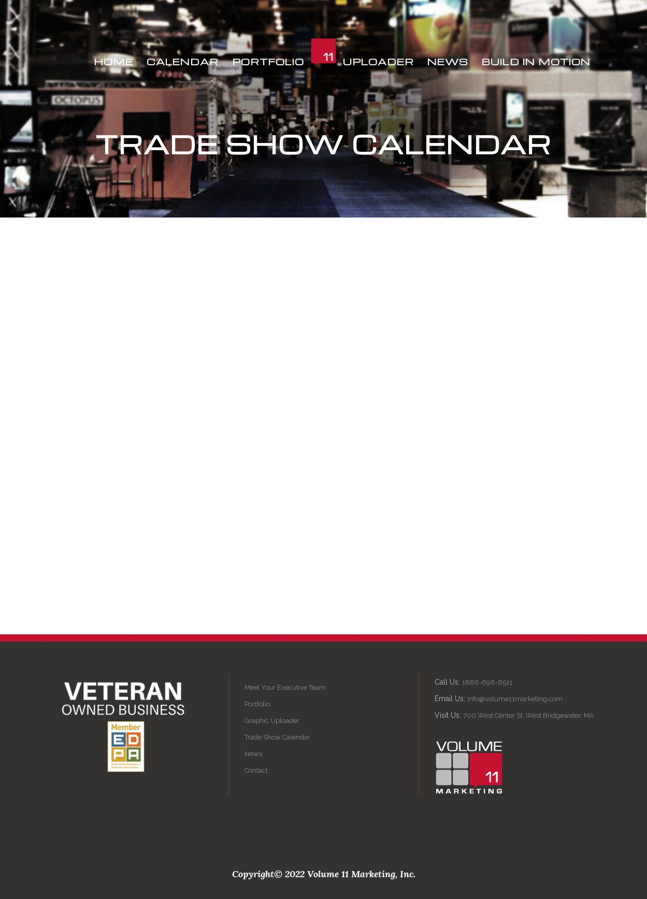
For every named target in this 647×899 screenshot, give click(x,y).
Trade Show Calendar (277, 737)
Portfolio (257, 704)
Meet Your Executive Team (285, 687)
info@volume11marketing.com (515, 699)
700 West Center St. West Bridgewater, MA (528, 715)
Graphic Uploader (272, 720)
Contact (256, 770)
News (253, 754)
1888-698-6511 (487, 682)
